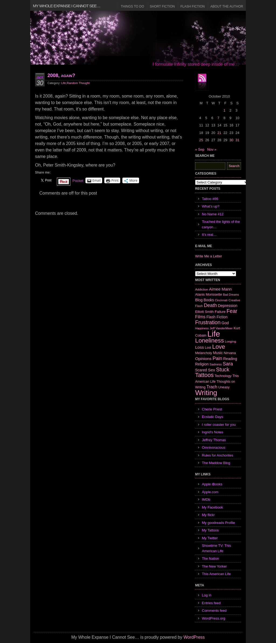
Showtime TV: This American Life (216, 548)
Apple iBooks (212, 484)
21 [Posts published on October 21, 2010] (219, 133)
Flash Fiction (192, 6)
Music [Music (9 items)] (218, 353)
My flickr (208, 515)
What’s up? (210, 206)
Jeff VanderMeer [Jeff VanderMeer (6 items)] (221, 328)
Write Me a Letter (208, 256)
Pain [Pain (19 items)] (217, 358)
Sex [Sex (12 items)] (211, 370)
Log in (206, 595)
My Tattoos (210, 530)
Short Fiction (162, 6)
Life (63, 83)
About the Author (226, 6)
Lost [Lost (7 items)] (208, 348)
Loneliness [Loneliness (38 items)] (209, 340)
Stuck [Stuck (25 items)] (222, 369)
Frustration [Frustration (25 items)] (207, 322)
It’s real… (209, 235)
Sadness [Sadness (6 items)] (216, 364)
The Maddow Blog (216, 463)
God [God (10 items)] (225, 323)
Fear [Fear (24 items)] (231, 311)
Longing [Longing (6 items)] (230, 341)
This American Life (216, 574)
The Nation (210, 558)
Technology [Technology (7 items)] (223, 376)
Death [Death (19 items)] (210, 305)
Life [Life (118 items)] (213, 333)
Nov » (211, 149)
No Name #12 (212, 214)
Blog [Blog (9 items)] (199, 300)
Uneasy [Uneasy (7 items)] (224, 387)
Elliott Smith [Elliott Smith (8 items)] (204, 312)
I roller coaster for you (219, 425)
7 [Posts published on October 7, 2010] (218, 118)
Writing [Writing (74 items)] (206, 393)
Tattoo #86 (210, 199)
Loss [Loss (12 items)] (199, 347)
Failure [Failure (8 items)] (220, 312)
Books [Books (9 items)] (208, 300)
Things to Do (132, 6)
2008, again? (61, 75)
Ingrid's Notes (212, 432)
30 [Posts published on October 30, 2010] (231, 140)
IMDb (206, 499)
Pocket (78, 181)
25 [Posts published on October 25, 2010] (201, 140)
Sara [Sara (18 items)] (228, 364)
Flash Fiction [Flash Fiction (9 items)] (216, 317)
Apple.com (210, 492)
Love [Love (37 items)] (218, 346)
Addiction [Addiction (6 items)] (201, 289)
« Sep (199, 149)
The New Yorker (214, 566)
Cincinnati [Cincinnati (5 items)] (221, 300)
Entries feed (211, 603)
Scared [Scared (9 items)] (201, 370)
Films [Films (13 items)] (200, 316)
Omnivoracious (213, 447)
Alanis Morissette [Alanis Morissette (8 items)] (208, 294)
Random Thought (78, 83)
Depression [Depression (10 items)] (227, 305)
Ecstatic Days (212, 417)
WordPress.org (213, 618)
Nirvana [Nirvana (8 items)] (230, 353)
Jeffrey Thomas (214, 440)
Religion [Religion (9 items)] (202, 364)
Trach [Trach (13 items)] (211, 387)
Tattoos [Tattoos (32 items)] (204, 375)
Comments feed (214, 611)
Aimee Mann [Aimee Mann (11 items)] (220, 289)
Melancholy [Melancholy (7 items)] (203, 353)
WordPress (194, 637)
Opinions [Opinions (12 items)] (203, 358)
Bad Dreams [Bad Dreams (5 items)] (231, 294)
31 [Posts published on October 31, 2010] (237, 140)
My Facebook (212, 507)
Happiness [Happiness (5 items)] (202, 328)
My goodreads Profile (218, 523)
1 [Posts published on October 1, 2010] (224, 110)
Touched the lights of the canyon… (221, 224)
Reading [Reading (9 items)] (230, 359)
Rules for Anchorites (217, 455)
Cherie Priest (212, 409)
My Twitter (210, 538)
